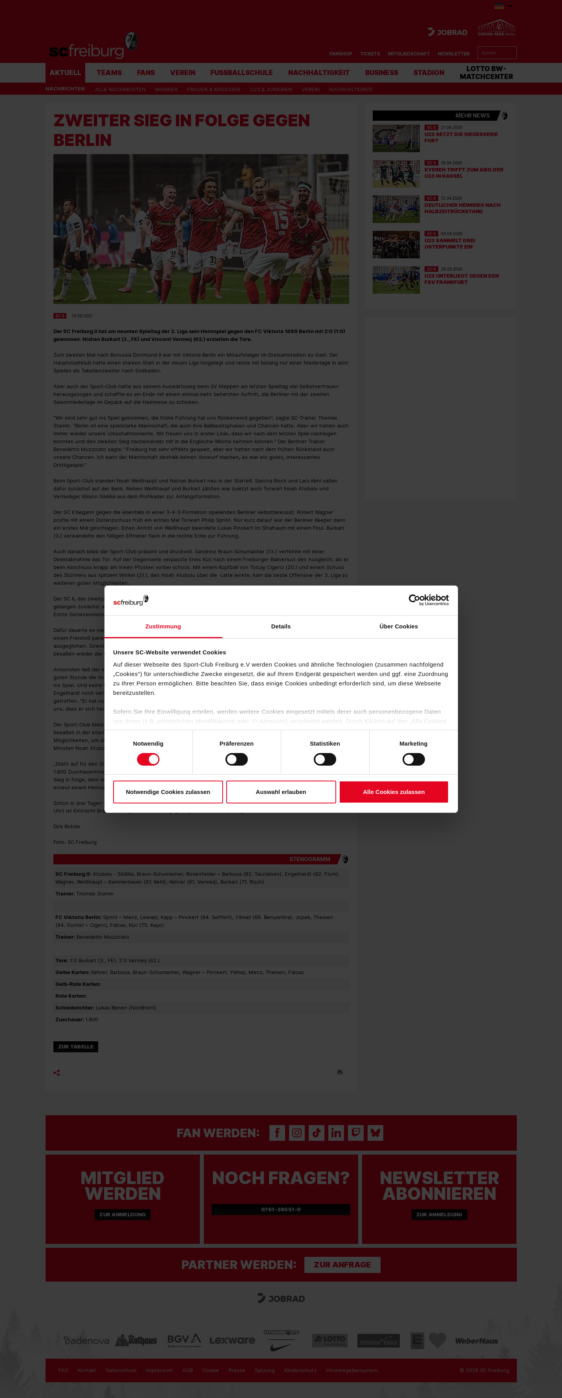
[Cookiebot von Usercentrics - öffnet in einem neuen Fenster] (414, 600)
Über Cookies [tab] (399, 626)
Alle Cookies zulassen (394, 791)
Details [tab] (281, 626)
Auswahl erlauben (281, 791)
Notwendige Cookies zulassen (168, 791)
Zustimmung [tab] (163, 626)
